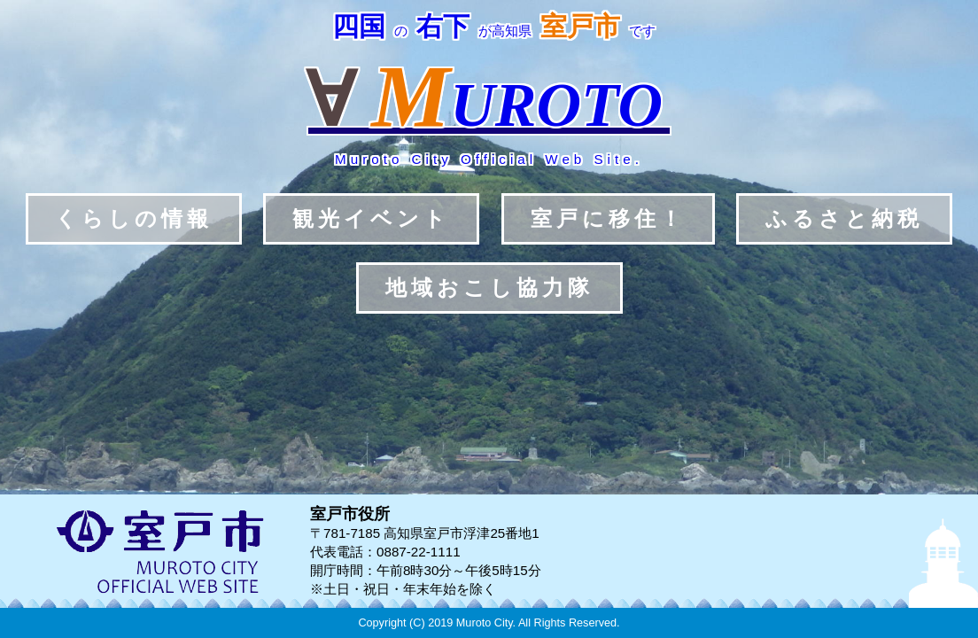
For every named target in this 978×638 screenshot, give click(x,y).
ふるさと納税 (844, 218)
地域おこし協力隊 (489, 288)
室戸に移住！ (608, 218)
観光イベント (371, 218)
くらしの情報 (134, 218)
